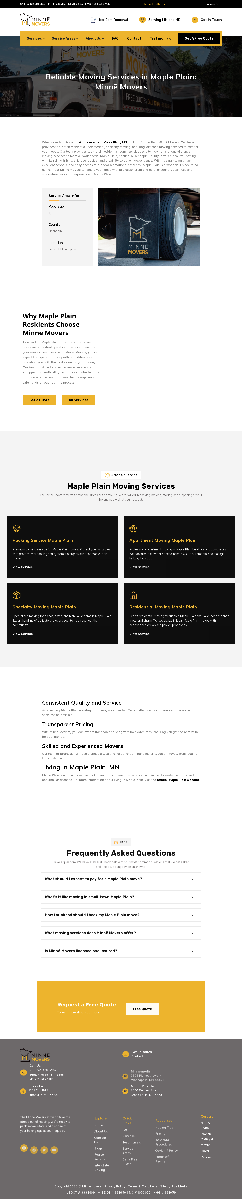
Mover (205, 1145)
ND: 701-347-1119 (41, 1082)
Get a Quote (39, 404)
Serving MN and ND (164, 20)
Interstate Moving (101, 1179)
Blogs (98, 1160)
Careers (206, 1157)
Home (98, 1137)
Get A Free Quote (199, 38)
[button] (155, 4)
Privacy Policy (114, 1194)
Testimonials (160, 38)
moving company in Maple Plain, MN (100, 142)
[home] (35, 19)
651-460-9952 (102, 4)
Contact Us (100, 1152)
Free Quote (142, 1017)
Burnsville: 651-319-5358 (46, 1077)
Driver (205, 1151)
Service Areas (128, 1163)
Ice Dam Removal (113, 20)
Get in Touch (211, 20)
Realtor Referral (100, 1169)
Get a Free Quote (130, 1173)
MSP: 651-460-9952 (42, 1073)
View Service (23, 575)
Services (129, 1148)
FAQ (115, 38)
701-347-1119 (43, 4)
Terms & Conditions (143, 1194)
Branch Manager (207, 1136)
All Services (79, 404)
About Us (101, 1143)
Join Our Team (207, 1126)
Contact (134, 38)
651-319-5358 (75, 4)
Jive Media (179, 1194)
